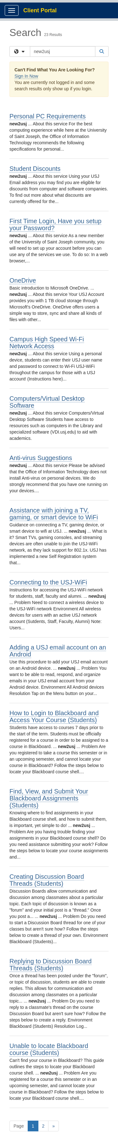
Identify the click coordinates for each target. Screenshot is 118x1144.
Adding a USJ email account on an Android (57, 651)
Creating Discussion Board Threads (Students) (46, 880)
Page (19, 1126)
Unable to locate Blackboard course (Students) (48, 1049)
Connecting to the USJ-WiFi (48, 582)
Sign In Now (26, 76)
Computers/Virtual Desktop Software (47, 402)
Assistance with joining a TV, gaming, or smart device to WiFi (53, 514)
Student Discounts (34, 168)
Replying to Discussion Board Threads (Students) (50, 965)
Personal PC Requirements (47, 116)
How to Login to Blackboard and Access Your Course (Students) (54, 716)
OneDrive (22, 280)
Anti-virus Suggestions (40, 457)
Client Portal (40, 10)
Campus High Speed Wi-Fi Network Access (46, 343)
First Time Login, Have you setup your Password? (55, 224)
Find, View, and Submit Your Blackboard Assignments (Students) (48, 798)
